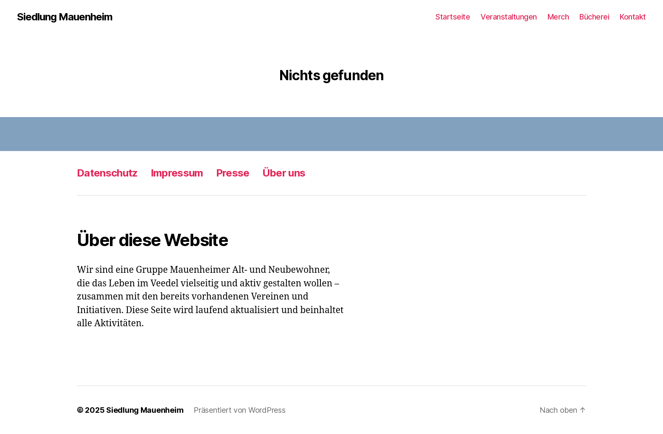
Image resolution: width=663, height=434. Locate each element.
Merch (558, 16)
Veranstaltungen (508, 16)
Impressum (177, 173)
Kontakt (633, 16)
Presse (233, 173)
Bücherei (594, 16)
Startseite (452, 16)
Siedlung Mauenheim (64, 17)
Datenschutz (107, 173)
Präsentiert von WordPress (239, 410)
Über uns (284, 173)
